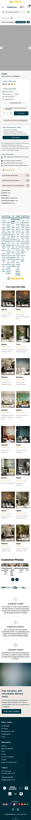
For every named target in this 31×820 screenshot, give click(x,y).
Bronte (3, 478)
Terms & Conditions (7, 757)
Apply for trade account (9, 762)
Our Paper (4, 729)
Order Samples (15, 137)
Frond (18, 445)
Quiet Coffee (27, 569)
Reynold (4, 445)
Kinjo (3, 568)
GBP (22, 7)
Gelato (18, 410)
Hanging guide (5, 734)
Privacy (3, 754)
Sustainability (5, 726)
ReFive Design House (6, 570)
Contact (4, 760)
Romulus (19, 377)
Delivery (4, 746)
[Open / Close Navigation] (3, 7)
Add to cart (21, 113)
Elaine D (9, 569)
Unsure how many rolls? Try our (15, 120)
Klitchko (4, 377)
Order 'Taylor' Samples (11, 711)
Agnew (4, 344)
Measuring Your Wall (7, 731)
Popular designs (20, 22)
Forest (7, 18)
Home (2, 18)
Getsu (18, 309)
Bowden (4, 410)
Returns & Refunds (7, 749)
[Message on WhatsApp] (28, 12)
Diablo (18, 478)
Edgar (18, 543)
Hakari (3, 309)
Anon (18, 568)
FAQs (3, 751)
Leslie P (15, 569)
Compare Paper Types (15, 103)
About (3, 737)
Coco (18, 344)
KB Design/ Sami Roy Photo (13, 572)
